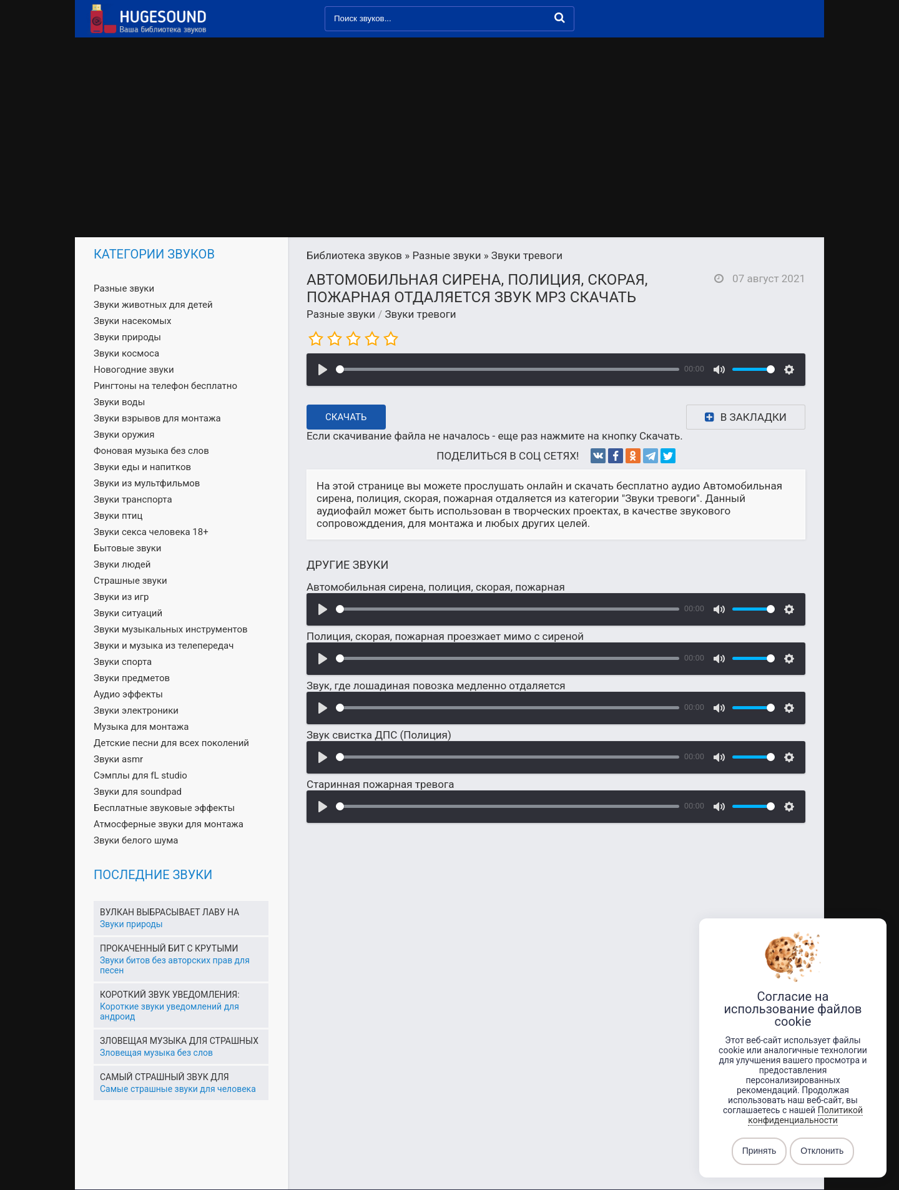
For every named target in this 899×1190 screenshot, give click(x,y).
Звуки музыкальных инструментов (171, 629)
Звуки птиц (118, 515)
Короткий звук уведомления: (170, 995)
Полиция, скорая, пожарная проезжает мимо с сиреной (445, 636)
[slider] (507, 369)
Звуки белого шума (136, 840)
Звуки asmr (118, 759)
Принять (759, 1151)
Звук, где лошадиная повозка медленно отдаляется (436, 685)
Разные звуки (341, 314)
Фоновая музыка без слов (151, 450)
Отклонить (821, 1151)
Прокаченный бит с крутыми (169, 948)
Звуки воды (119, 402)
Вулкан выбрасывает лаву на (169, 912)
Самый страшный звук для (164, 1077)
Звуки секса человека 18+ (151, 532)
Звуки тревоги (420, 314)
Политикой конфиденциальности (805, 1115)
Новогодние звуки (134, 369)
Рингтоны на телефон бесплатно (165, 385)
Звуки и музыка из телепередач (163, 645)
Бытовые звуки (127, 548)
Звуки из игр (121, 596)
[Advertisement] (449, 143)
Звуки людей (122, 564)
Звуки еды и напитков (142, 467)
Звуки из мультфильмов (147, 483)
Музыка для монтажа (141, 726)
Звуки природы (127, 337)
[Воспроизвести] (323, 370)
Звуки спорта (123, 661)
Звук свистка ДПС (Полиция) (379, 735)
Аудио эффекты (128, 694)
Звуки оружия (124, 434)
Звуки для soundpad (138, 791)
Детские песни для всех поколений (171, 743)
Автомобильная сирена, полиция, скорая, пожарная (436, 587)
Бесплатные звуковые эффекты (164, 808)
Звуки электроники (136, 710)
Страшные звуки (130, 580)
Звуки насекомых (132, 321)
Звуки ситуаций (128, 613)
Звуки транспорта (133, 499)
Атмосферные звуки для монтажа (168, 824)
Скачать (346, 417)
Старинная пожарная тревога (380, 784)
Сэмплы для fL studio (140, 775)
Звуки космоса (126, 353)
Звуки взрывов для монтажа (157, 418)
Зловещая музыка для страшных (179, 1041)
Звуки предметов (132, 678)
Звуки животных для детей (153, 304)
